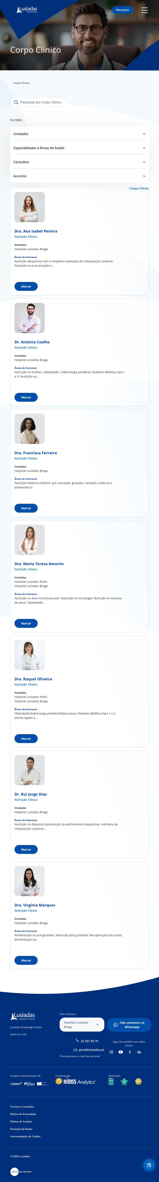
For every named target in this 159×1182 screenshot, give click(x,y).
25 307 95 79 (89, 1041)
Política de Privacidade (23, 1114)
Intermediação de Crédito (25, 1136)
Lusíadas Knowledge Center (26, 1027)
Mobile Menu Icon (145, 9)
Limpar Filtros (139, 188)
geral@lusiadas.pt (91, 1050)
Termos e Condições (22, 1106)
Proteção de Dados (21, 1129)
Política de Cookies (21, 1121)
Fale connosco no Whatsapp (132, 1025)
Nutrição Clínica (25, 237)
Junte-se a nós (18, 1034)
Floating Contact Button (149, 1165)
